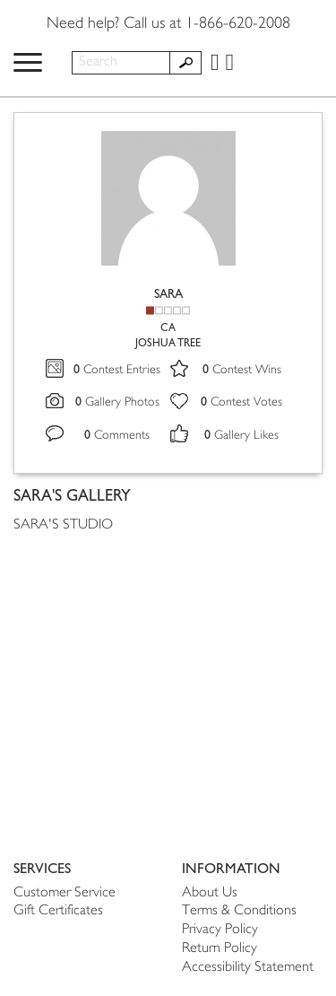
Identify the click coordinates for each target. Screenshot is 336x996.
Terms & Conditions (239, 911)
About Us (209, 893)
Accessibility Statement (248, 967)
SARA (168, 293)
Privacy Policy (220, 930)
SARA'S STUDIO (63, 525)
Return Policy (219, 949)
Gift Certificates (58, 911)
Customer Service (64, 893)
